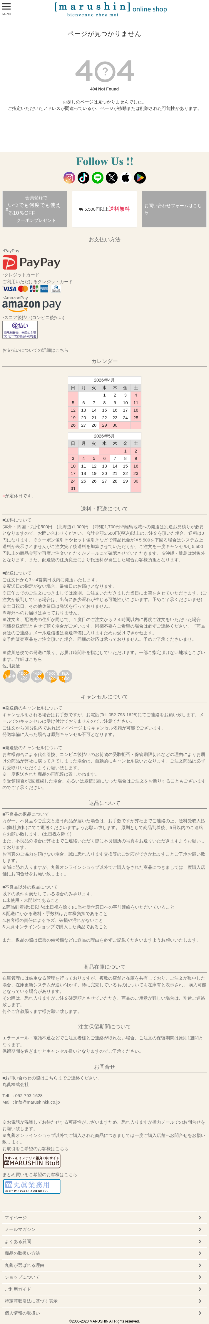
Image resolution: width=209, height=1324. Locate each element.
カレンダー (104, 361)
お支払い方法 (105, 239)
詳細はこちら (29, 659)
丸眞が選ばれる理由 (24, 1265)
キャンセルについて (104, 697)
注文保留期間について (104, 1027)
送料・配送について (104, 509)
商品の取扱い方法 (22, 1253)
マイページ (16, 1217)
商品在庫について (104, 967)
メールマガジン (20, 1229)
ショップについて (22, 1277)
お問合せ (104, 1067)
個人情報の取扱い (22, 1312)
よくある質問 (18, 1241)
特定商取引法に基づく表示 (31, 1300)
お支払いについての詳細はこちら (35, 350)
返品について (105, 803)
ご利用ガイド (18, 1289)
